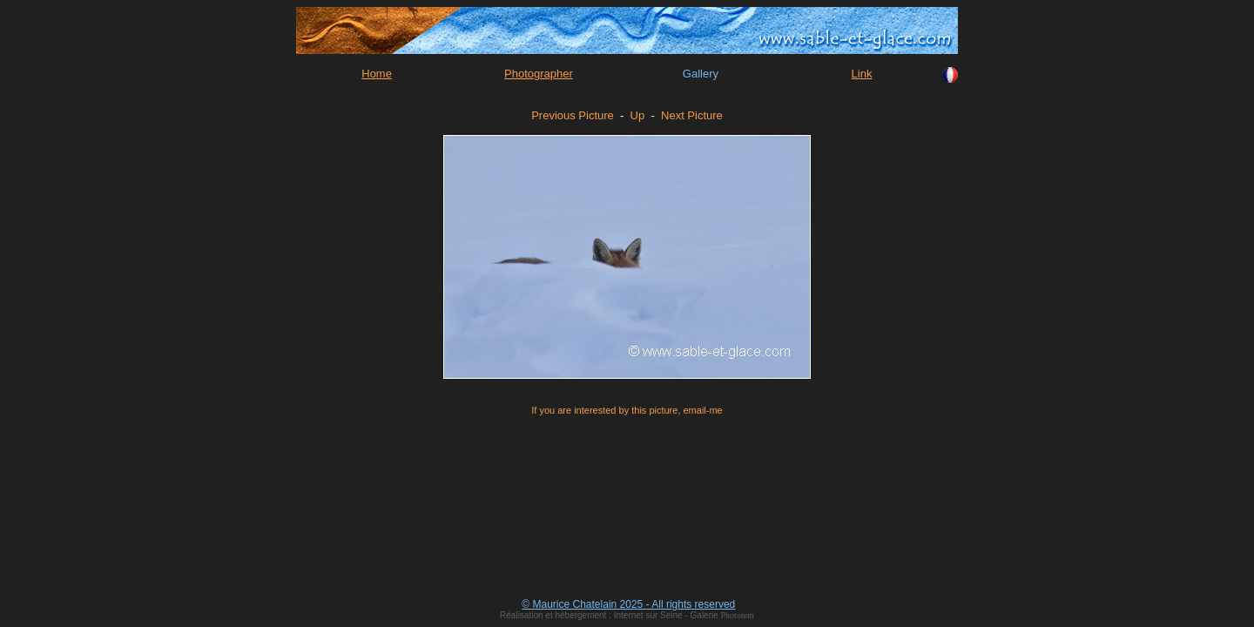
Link (862, 73)
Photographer (538, 73)
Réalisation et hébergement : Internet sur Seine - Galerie (610, 615)
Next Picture (692, 115)
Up (637, 115)
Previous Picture (572, 115)
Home (376, 73)
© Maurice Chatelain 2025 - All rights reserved (628, 604)
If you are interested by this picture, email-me (626, 410)
